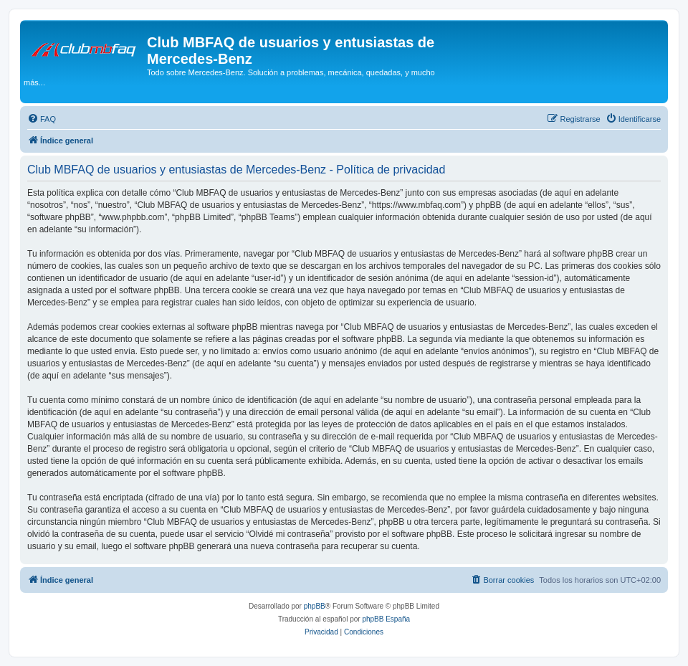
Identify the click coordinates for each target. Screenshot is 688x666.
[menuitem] (41, 119)
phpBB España (386, 619)
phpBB (314, 606)
